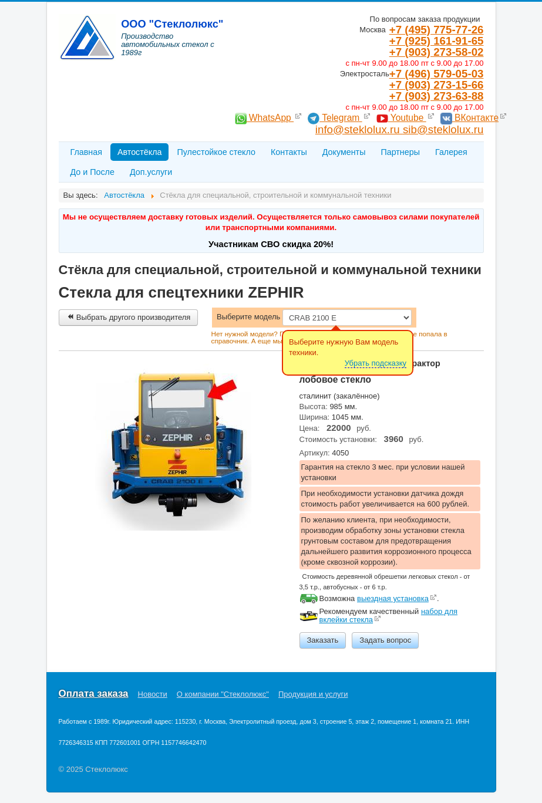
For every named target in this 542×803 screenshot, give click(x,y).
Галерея (451, 152)
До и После (92, 172)
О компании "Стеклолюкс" (223, 694)
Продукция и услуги (313, 694)
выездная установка (393, 598)
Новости (152, 694)
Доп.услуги (151, 172)
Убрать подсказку (375, 363)
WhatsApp (264, 118)
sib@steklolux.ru (443, 129)
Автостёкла (139, 152)
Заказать (323, 640)
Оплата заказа (94, 694)
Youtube (401, 118)
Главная (86, 152)
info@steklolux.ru (359, 129)
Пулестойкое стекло (216, 152)
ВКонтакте (469, 118)
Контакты (289, 152)
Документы (344, 152)
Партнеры (400, 152)
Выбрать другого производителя (128, 317)
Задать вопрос (385, 640)
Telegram (335, 118)
